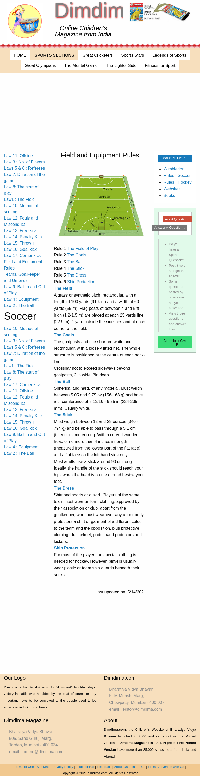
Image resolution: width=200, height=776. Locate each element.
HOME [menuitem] (20, 55)
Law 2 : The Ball (19, 305)
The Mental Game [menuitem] (81, 65)
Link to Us (137, 767)
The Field (63, 288)
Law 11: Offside (18, 155)
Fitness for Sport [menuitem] (160, 65)
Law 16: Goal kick (20, 249)
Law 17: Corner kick (22, 255)
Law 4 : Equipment (21, 299)
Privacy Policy (62, 767)
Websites (172, 189)
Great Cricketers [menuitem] (98, 55)
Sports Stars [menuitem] (132, 55)
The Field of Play (82, 248)
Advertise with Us (171, 767)
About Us (121, 767)
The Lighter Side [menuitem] (121, 65)
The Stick (75, 268)
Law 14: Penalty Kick (23, 237)
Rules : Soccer (177, 175)
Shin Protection (81, 282)
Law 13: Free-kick (20, 230)
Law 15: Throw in (20, 243)
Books (169, 195)
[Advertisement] (100, 111)
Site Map (43, 767)
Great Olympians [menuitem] (40, 65)
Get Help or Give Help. (174, 342)
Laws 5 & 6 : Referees (24, 168)
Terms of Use (24, 767)
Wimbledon (174, 169)
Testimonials (85, 767)
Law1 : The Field (19, 199)
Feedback (104, 767)
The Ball (74, 262)
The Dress (76, 275)
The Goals (76, 255)
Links (152, 767)
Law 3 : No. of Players (24, 162)
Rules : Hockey (178, 182)
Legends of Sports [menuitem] (169, 55)
